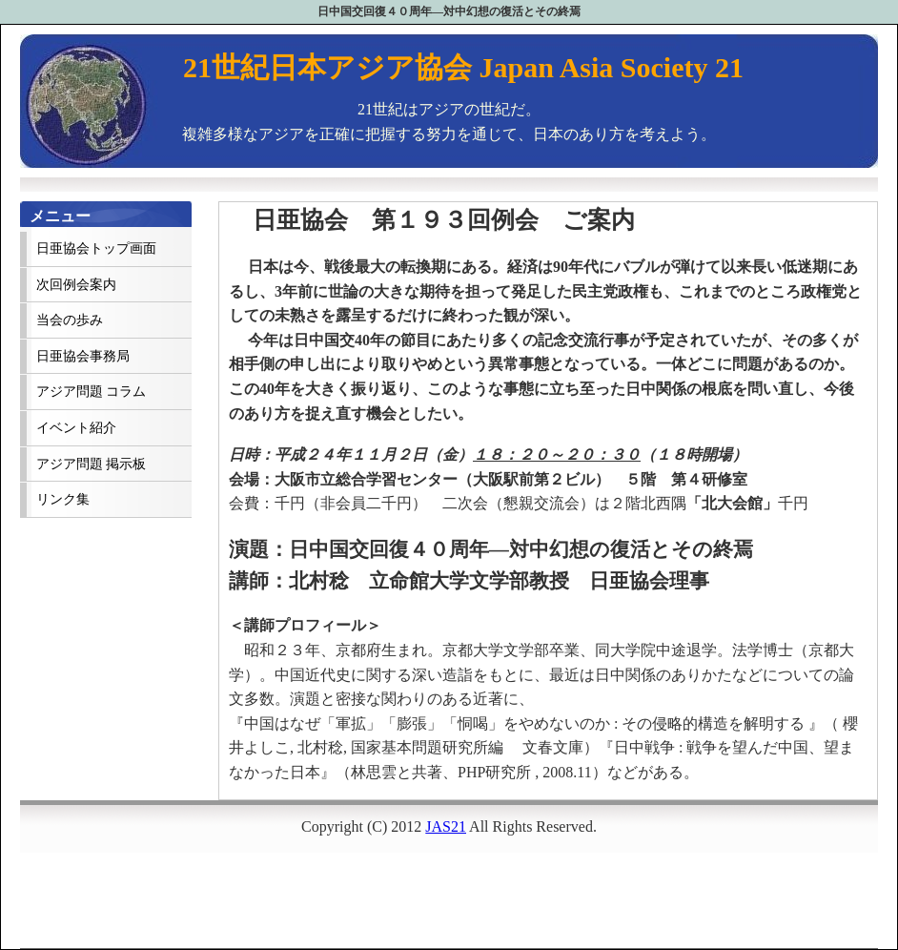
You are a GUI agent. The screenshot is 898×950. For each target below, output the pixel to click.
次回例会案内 (76, 285)
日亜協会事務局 (83, 356)
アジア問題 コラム (91, 391)
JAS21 (445, 826)
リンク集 (63, 499)
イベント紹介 (76, 428)
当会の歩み (69, 320)
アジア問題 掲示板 (91, 464)
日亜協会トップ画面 (96, 248)
